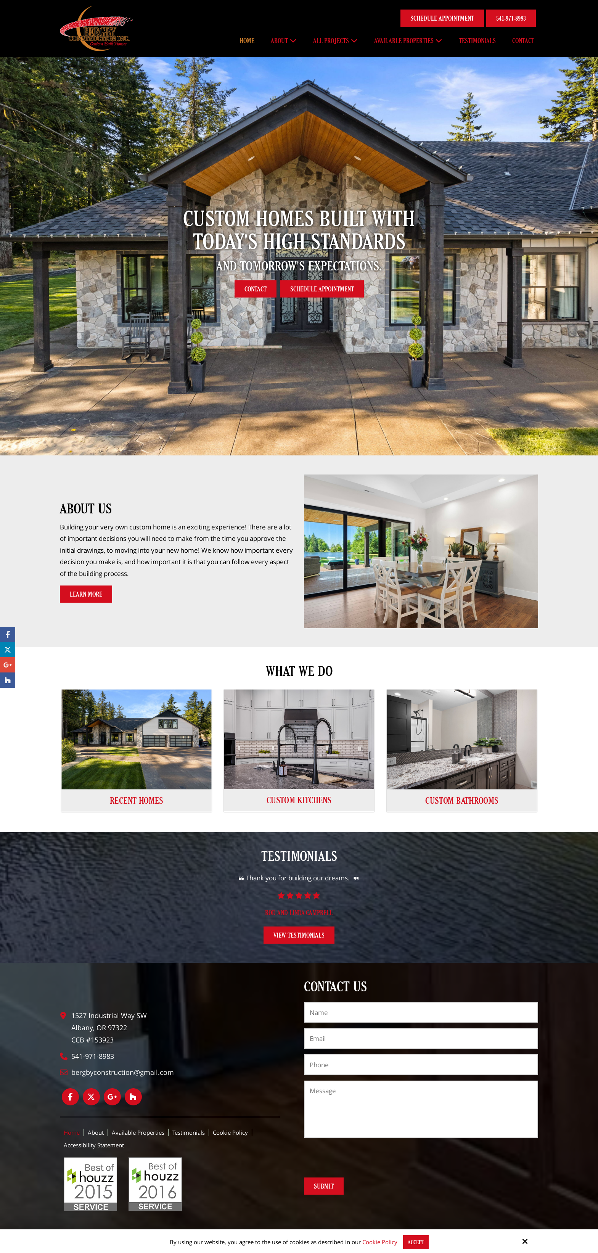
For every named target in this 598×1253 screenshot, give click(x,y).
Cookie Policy (379, 1242)
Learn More (86, 594)
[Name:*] (421, 1012)
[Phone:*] (421, 1064)
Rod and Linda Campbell (299, 913)
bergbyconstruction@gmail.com (122, 1072)
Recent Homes (136, 800)
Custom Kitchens (299, 800)
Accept (416, 1242)
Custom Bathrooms (461, 800)
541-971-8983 (511, 18)
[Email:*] (421, 1038)
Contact (255, 289)
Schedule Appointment (442, 18)
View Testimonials (299, 935)
